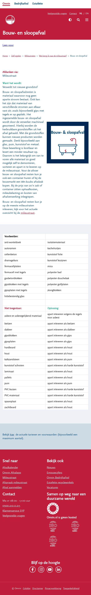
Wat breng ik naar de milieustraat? (53, 56)
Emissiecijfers (54, 472)
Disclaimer (37, 588)
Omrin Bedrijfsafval (58, 477)
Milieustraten (30, 56)
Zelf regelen (16, 56)
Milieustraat (9, 477)
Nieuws (51, 467)
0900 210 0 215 (11, 505)
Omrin (6, 3)
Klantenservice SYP (13, 510)
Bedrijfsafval (21, 3)
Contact (73, 13)
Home (5, 56)
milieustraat (28, 213)
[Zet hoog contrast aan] (70, 19)
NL (80, 13)
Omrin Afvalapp (11, 472)
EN (87, 13)
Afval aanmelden (12, 487)
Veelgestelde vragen (57, 13)
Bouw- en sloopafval (78, 56)
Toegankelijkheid (71, 588)
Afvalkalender (10, 467)
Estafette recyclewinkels (60, 482)
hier (12, 434)
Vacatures (52, 487)
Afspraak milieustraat (14, 482)
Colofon (26, 588)
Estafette (37, 3)
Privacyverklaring (53, 588)
